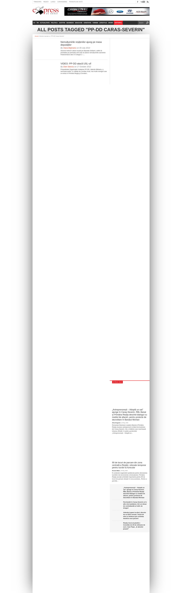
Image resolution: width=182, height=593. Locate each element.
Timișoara (37, 2)
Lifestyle (103, 23)
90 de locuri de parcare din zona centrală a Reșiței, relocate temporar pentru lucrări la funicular (129, 465)
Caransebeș (62, 2)
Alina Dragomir (116, 422)
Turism (95, 23)
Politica (54, 23)
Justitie (62, 23)
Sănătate (87, 23)
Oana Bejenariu (69, 48)
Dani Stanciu (68, 67)
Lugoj (53, 2)
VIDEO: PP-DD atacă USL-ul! (76, 63)
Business (70, 23)
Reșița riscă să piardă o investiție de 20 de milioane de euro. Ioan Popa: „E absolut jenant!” (134, 526)
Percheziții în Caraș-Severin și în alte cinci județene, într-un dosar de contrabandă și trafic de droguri (135, 505)
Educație (78, 23)
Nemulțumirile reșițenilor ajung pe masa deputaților (81, 43)
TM (38, 23)
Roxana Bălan (116, 470)
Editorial (118, 23)
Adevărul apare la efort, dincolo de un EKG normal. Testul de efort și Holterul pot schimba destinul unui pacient (134, 515)
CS (34, 23)
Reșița (46, 2)
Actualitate (45, 23)
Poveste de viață (76, 2)
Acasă (37, 36)
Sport (110, 23)
